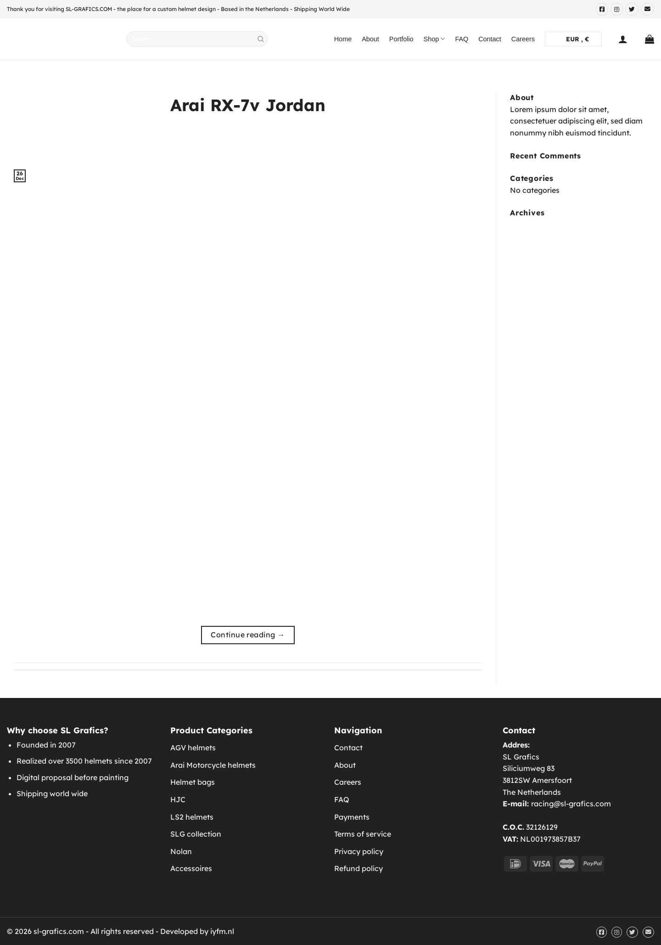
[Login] (622, 39)
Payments (352, 816)
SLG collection (195, 833)
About (370, 39)
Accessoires (191, 868)
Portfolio (401, 39)
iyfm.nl (222, 931)
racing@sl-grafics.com (571, 803)
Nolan (181, 851)
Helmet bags (192, 782)
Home (343, 39)
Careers (523, 39)
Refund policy (358, 868)
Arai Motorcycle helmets (213, 765)
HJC (177, 799)
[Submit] (261, 39)
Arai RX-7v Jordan (247, 105)
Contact (489, 39)
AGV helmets (193, 747)
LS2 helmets (191, 816)
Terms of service (362, 833)
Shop (434, 38)
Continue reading (248, 635)
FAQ (461, 39)
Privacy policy (358, 851)
